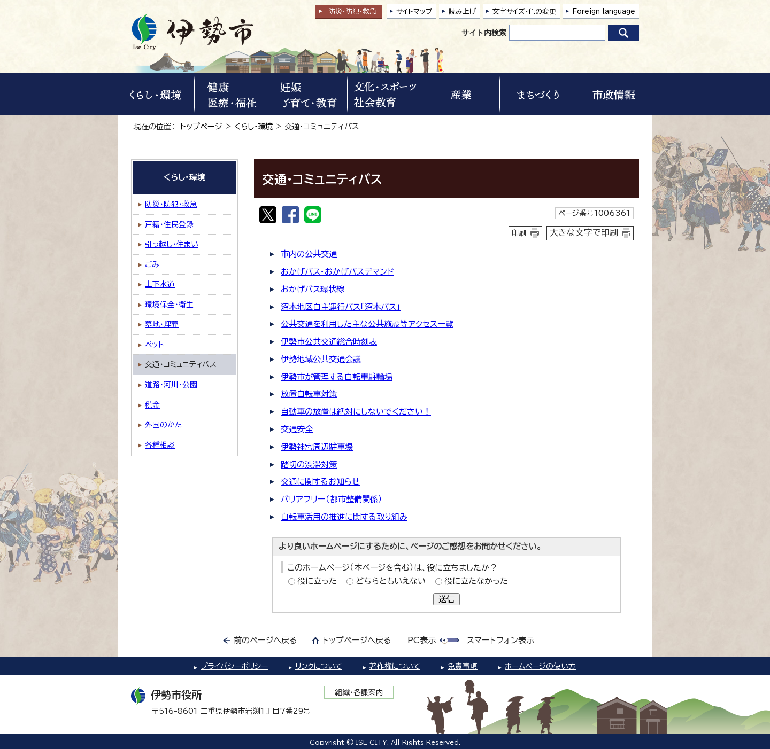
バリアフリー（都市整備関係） (331, 499)
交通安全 (297, 429)
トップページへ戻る (356, 640)
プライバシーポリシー (234, 666)
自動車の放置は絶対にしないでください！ (356, 412)
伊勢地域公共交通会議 (321, 359)
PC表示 (421, 640)
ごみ (152, 264)
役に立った (317, 581)
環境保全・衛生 (169, 304)
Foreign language (603, 11)
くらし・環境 (253, 126)
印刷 (519, 233)
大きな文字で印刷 (584, 232)
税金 (152, 405)
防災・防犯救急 (352, 11)
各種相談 (160, 445)
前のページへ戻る (265, 640)
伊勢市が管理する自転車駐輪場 (336, 377)
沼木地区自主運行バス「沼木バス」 (341, 307)
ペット (154, 344)
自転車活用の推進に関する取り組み (344, 517)
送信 (446, 599)
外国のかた (163, 424)
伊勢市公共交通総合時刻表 (329, 342)
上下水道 (160, 284)
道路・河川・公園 (171, 384)
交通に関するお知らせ (320, 482)
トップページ (201, 126)
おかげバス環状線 (312, 289)
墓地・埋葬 (162, 324)
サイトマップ (414, 11)
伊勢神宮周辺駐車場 (317, 447)
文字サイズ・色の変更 (524, 11)
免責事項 (463, 666)
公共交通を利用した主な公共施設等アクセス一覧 (367, 324)
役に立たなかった (476, 581)
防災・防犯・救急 (171, 204)
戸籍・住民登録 (169, 224)
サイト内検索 (483, 32)
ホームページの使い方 (540, 666)
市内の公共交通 (309, 254)
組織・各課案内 (359, 692)
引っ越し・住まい (171, 244)
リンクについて (318, 666)
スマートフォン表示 (500, 640)
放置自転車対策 (309, 394)
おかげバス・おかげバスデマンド (337, 272)
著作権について (394, 666)
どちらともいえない (391, 581)
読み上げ (462, 11)
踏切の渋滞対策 (309, 465)
